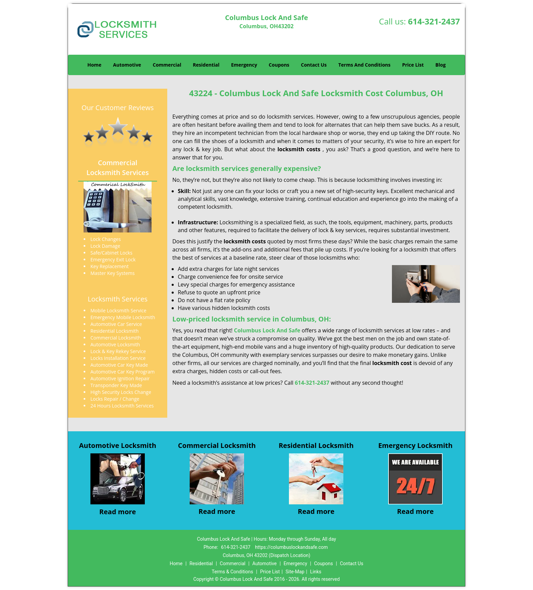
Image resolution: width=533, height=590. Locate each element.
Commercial (167, 65)
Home (94, 65)
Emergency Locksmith (415, 445)
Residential (206, 65)
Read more (117, 511)
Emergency (244, 65)
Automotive (127, 65)
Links (315, 571)
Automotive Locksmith (117, 445)
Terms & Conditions (232, 571)
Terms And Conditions (364, 65)
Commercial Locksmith (217, 445)
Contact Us (314, 65)
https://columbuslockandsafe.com (291, 547)
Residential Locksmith (316, 445)
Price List (413, 65)
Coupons (279, 65)
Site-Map (295, 571)
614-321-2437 (434, 21)
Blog (440, 65)
